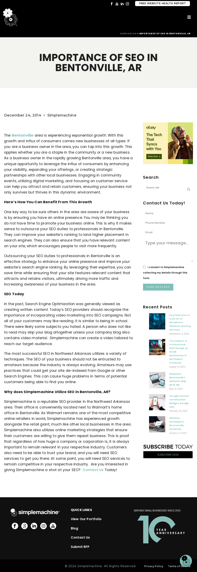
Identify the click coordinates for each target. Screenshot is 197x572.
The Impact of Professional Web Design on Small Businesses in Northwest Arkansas (178, 351)
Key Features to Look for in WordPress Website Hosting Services (179, 322)
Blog (133, 33)
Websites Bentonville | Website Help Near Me (177, 379)
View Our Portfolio (86, 519)
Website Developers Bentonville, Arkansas (176, 423)
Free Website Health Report (162, 3)
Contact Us (93, 469)
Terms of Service (179, 566)
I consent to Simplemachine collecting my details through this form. (165, 272)
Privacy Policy (153, 566)
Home (123, 33)
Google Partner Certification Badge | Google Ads (179, 401)
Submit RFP (80, 546)
